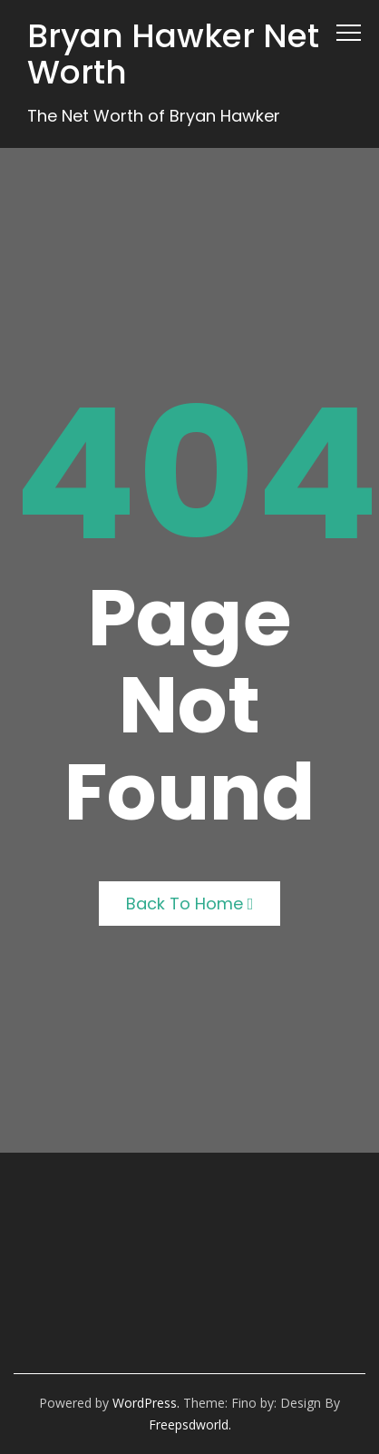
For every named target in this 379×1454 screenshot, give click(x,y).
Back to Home (190, 903)
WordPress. (146, 1402)
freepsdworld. (190, 1424)
